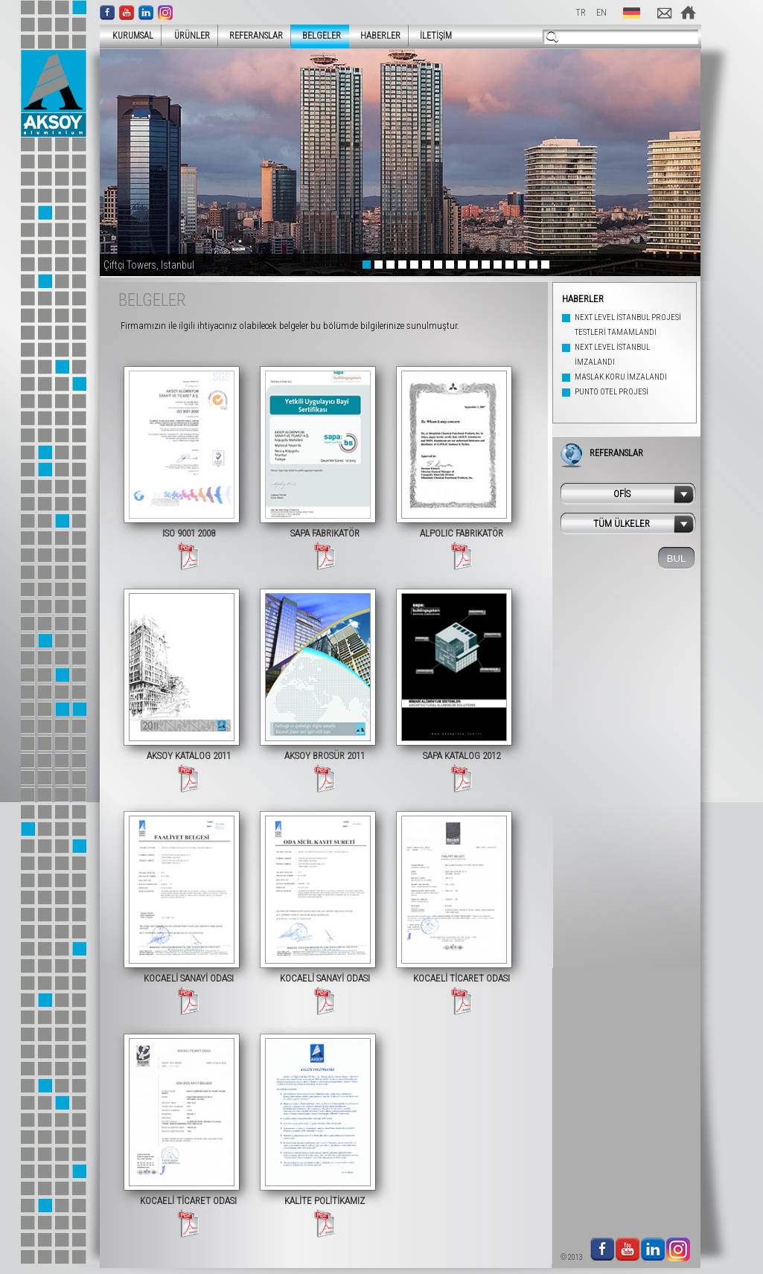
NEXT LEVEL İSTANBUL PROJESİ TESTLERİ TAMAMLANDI (628, 325)
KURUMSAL (128, 35)
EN (601, 12)
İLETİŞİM (436, 36)
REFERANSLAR (256, 36)
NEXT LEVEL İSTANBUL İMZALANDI (612, 354)
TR (580, 12)
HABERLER (380, 36)
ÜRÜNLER (187, 35)
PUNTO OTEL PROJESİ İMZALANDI (611, 399)
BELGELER (321, 36)
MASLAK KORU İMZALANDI (621, 377)
